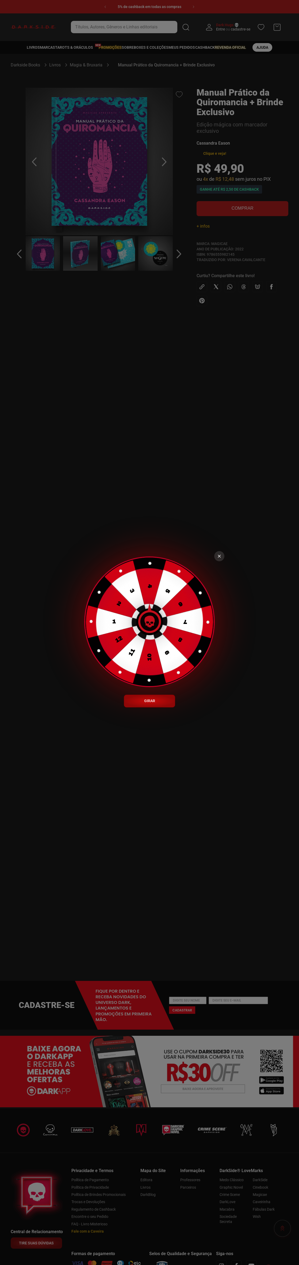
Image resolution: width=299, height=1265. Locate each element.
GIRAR (149, 701)
